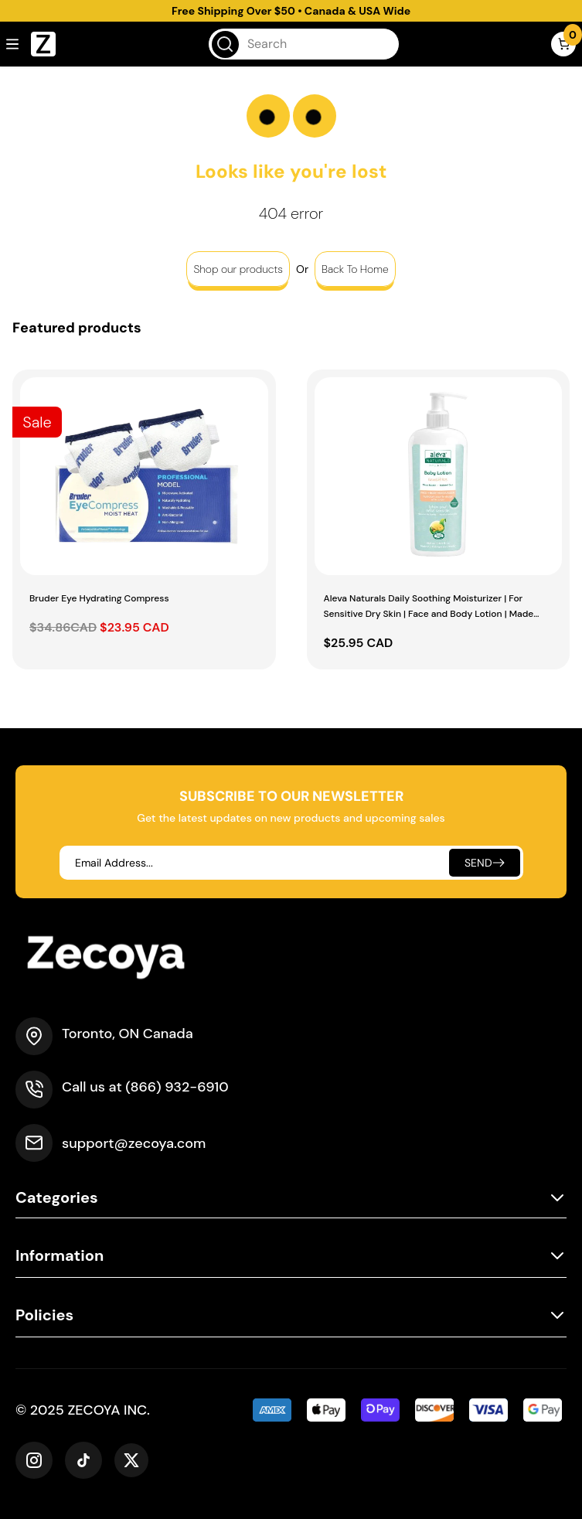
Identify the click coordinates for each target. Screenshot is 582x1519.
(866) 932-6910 (176, 1087)
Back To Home (355, 269)
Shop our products (238, 269)
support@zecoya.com (134, 1143)
